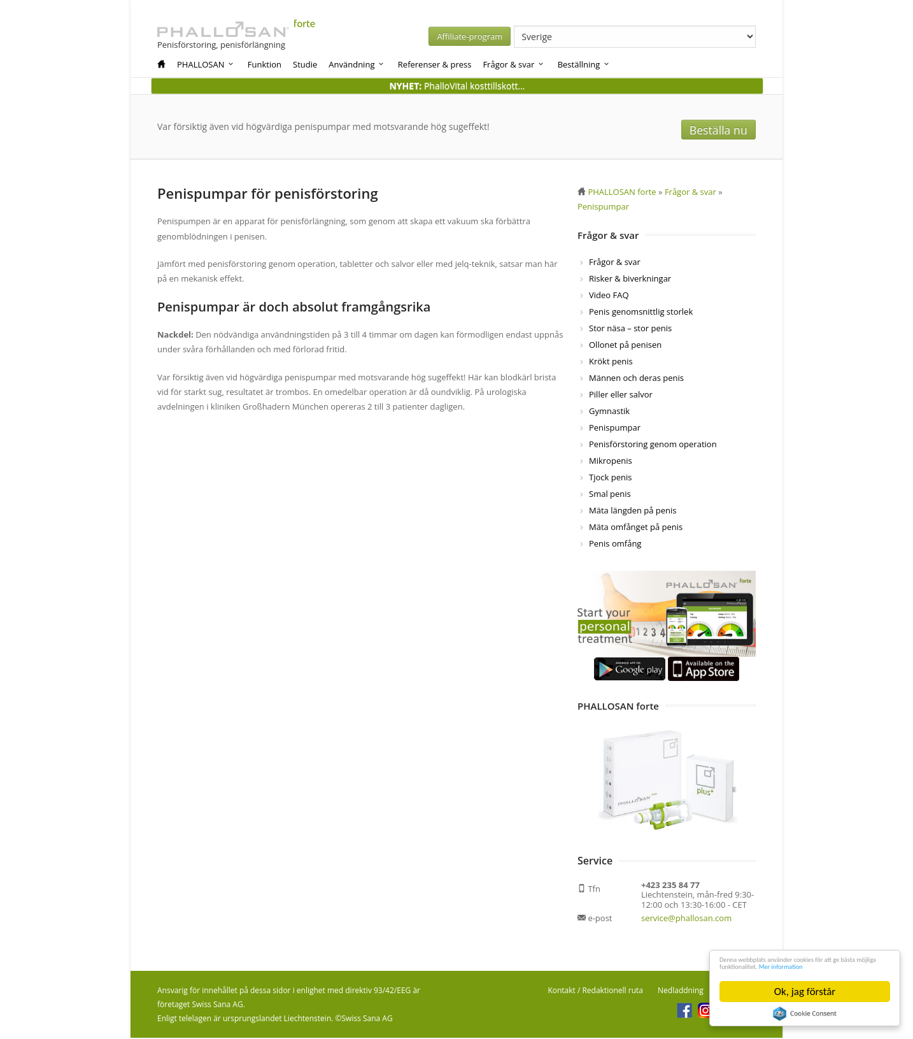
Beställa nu (723, 127)
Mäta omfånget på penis (636, 528)
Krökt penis (611, 362)
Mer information (755, 964)
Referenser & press (435, 64)
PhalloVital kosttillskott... (457, 86)
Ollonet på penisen (625, 346)
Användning (357, 64)
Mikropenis (610, 462)
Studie (305, 64)
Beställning (584, 64)
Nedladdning (681, 991)
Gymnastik (609, 412)
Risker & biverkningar (630, 279)
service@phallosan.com (686, 919)
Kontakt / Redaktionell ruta (595, 991)
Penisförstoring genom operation (653, 445)
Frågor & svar (513, 64)
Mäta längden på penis (633, 511)
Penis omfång (615, 544)
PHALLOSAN (206, 64)
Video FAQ (609, 296)
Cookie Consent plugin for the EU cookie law (805, 1014)
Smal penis (610, 495)
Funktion (264, 64)
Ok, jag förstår (805, 991)
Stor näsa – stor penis (630, 329)
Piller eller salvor (621, 395)
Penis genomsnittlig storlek (641, 313)
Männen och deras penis (636, 379)
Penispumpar (615, 428)
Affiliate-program (597, 36)
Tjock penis (610, 478)
